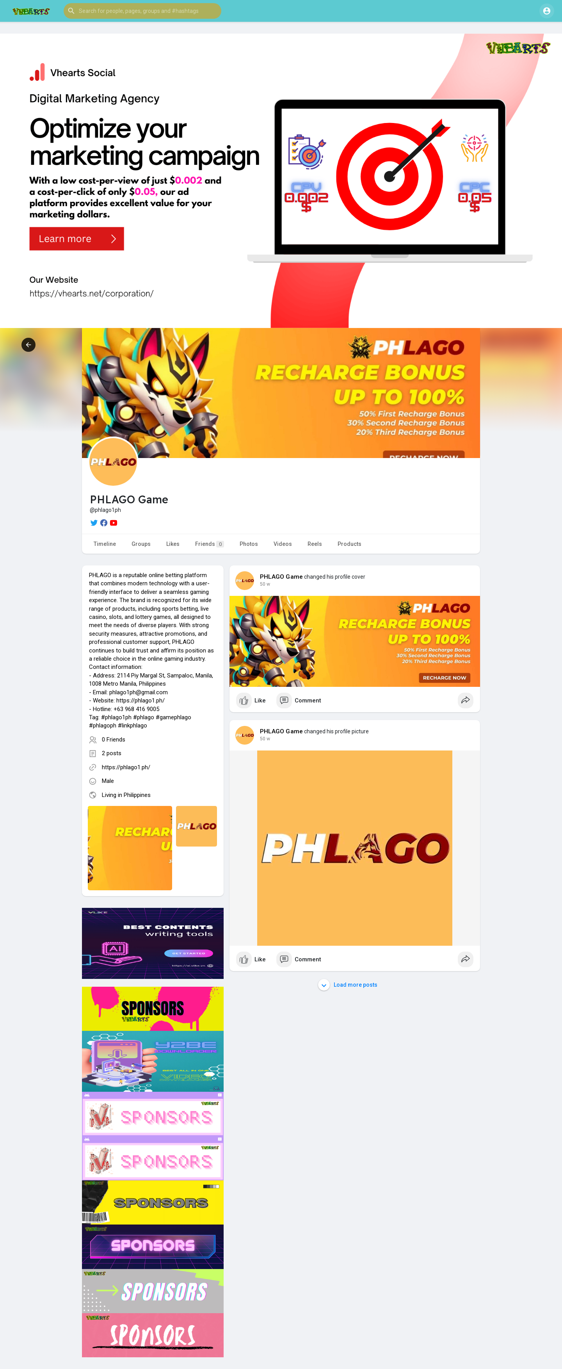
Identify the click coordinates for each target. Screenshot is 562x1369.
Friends (209, 544)
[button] (142, 11)
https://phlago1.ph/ (126, 767)
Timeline (105, 544)
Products (349, 544)
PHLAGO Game (281, 576)
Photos (249, 544)
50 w (265, 584)
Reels (315, 544)
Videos (283, 544)
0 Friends (113, 739)
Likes (173, 544)
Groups (141, 544)
